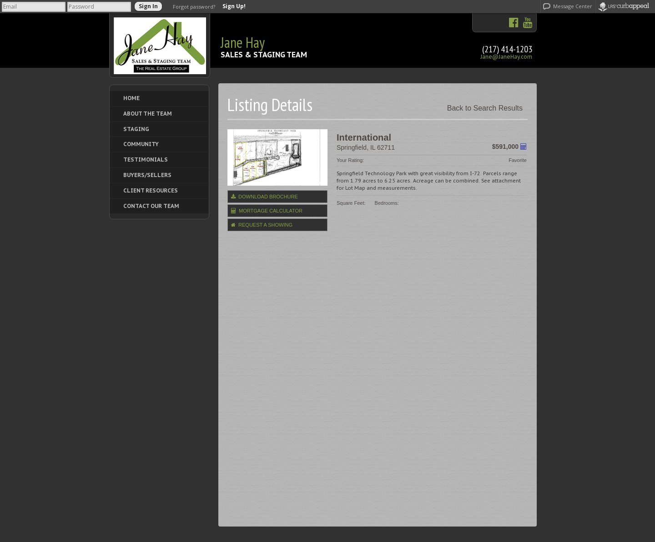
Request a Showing (261, 225)
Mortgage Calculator (266, 210)
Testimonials (145, 159)
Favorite (518, 160)
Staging (136, 129)
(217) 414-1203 (507, 49)
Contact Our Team (151, 206)
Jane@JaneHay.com (506, 56)
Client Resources (150, 190)
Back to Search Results (485, 108)
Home (131, 98)
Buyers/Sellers (147, 175)
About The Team (147, 113)
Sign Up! (234, 6)
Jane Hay (243, 42)
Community (141, 144)
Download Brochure (264, 196)
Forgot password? (194, 6)
